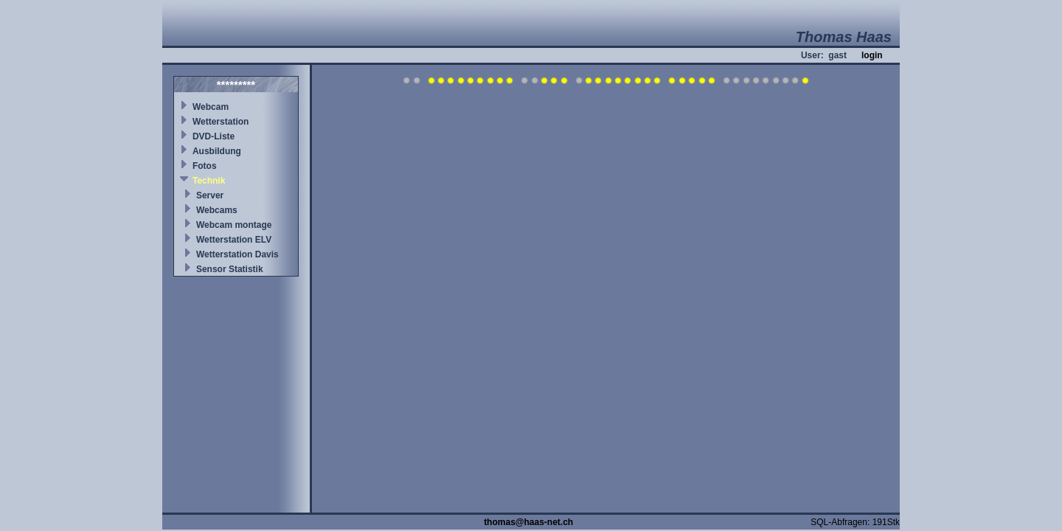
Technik (208, 181)
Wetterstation (220, 122)
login (872, 55)
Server (209, 195)
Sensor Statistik (229, 269)
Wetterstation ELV (233, 240)
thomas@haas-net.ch (528, 522)
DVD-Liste (213, 136)
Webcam (210, 107)
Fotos (204, 166)
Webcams (216, 210)
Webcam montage (233, 225)
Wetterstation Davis (237, 254)
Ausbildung (216, 151)
